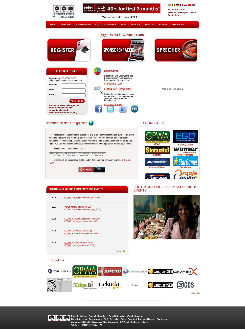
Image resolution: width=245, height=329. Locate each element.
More (191, 177)
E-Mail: (52, 94)
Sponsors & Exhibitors (123, 50)
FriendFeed (123, 109)
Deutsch (92, 316)
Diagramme (111, 70)
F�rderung (178, 25)
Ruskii (112, 316)
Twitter (110, 109)
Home (53, 25)
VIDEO (77, 197)
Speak (176, 50)
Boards (163, 25)
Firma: (52, 89)
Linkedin (135, 109)
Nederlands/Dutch (125, 316)
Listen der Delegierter (118, 89)
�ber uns (150, 25)
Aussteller (110, 25)
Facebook (98, 109)
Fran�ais (102, 316)
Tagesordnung (83, 25)
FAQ (97, 25)
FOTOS (67, 197)
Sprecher (66, 25)
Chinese (139, 316)
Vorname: (53, 84)
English (74, 316)
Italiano (83, 316)
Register (135, 25)
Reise (123, 25)
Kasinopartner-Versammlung (64, 11)
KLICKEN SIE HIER (113, 84)
